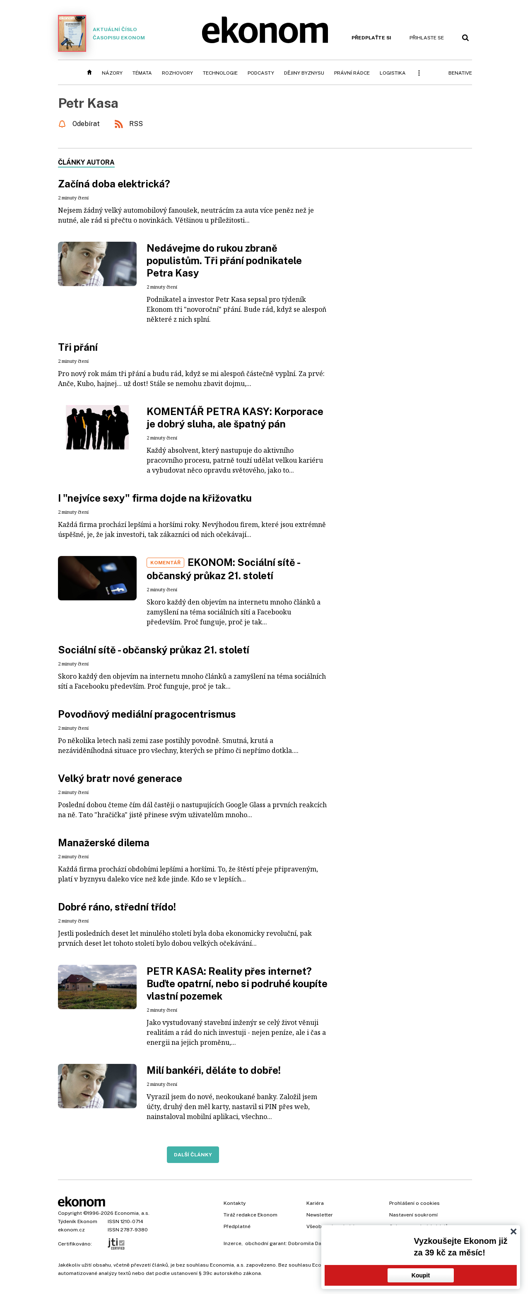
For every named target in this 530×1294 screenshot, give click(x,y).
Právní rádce (352, 73)
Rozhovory (177, 73)
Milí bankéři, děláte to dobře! (214, 1070)
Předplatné (237, 1226)
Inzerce (232, 1243)
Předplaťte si (371, 38)
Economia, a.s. (132, 1213)
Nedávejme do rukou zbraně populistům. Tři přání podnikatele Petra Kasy (224, 260)
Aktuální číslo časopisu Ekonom (101, 33)
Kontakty (235, 1203)
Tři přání (78, 347)
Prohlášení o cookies (414, 1203)
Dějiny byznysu (304, 73)
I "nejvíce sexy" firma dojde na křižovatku (155, 498)
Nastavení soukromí (413, 1215)
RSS (136, 124)
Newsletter (319, 1215)
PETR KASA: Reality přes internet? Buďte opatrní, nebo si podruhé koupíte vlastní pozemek (237, 983)
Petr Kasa (88, 103)
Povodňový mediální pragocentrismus (147, 714)
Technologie (220, 73)
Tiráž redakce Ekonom (250, 1215)
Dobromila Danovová (313, 1243)
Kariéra (315, 1203)
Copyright (70, 1213)
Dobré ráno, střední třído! (117, 907)
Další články (193, 1155)
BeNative (460, 73)
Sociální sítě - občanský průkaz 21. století (153, 649)
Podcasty (261, 73)
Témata (142, 73)
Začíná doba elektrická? (114, 183)
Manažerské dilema (103, 842)
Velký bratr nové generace (120, 778)
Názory (112, 73)
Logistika (393, 73)
